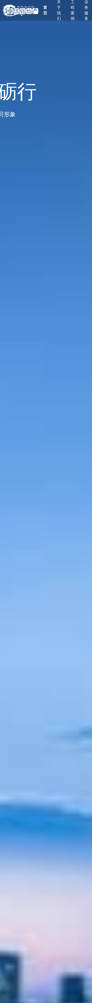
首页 (45, 10)
